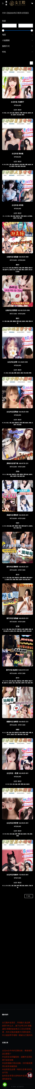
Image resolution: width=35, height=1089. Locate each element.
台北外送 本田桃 (17, 205)
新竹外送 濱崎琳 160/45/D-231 (17, 567)
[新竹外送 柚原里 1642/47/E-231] (17, 650)
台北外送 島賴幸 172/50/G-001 (18, 875)
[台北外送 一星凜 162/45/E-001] (17, 754)
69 (2, 164)
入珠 (8, 113)
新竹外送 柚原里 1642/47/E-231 (17, 670)
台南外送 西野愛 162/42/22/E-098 (17, 310)
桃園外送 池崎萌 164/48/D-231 (17, 722)
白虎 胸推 (29, 216)
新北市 (19, 109)
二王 (5, 216)
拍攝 (20, 267)
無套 (20, 321)
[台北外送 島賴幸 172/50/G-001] (17, 855)
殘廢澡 (26, 267)
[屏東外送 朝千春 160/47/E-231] (17, 444)
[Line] (5, 1084)
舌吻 (17, 114)
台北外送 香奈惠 (17, 154)
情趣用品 (17, 113)
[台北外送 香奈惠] (17, 134)
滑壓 (21, 113)
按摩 (21, 164)
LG (5, 267)
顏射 (24, 166)
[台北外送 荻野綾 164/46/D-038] (17, 392)
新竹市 (17, 574)
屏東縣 (17, 471)
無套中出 (6, 269)
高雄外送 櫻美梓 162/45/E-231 (17, 515)
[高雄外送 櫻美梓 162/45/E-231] (17, 496)
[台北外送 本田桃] (17, 186)
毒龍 (23, 164)
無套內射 (25, 113)
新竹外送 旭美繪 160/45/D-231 (17, 618)
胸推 (20, 269)
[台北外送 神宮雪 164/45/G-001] (17, 803)
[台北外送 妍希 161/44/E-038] (17, 342)
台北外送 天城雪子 (17, 102)
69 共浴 (4, 113)
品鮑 (13, 113)
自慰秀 (14, 114)
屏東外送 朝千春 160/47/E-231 (17, 463)
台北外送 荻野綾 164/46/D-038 (17, 412)
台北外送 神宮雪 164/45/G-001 (18, 823)
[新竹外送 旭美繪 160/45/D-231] (17, 599)
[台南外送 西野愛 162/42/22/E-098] (17, 291)
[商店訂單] (31, 63)
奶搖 (13, 577)
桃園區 (17, 729)
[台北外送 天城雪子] (17, 82)
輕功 (29, 579)
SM (5, 164)
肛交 (17, 269)
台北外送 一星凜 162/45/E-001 (17, 773)
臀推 (23, 269)
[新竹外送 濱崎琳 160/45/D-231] (17, 547)
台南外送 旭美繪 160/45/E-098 (17, 257)
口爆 (10, 113)
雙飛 (23, 114)
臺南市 (17, 264)
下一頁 (28, 896)
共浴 (7, 164)
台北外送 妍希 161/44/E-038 (17, 362)
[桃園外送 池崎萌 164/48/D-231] (17, 702)
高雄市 (17, 523)
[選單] (5, 3)
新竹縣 (17, 626)
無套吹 (29, 113)
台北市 (15, 109)
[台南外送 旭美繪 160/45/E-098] (17, 237)
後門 (15, 629)
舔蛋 (20, 114)
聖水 (14, 269)
